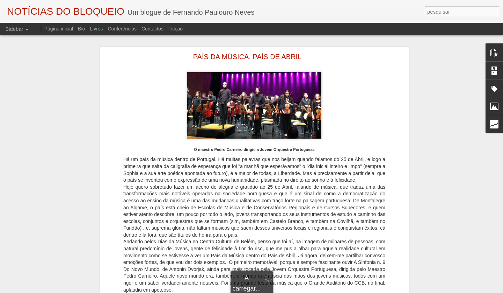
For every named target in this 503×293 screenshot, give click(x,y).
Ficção (175, 29)
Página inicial (58, 29)
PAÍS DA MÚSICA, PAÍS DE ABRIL (247, 57)
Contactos (152, 29)
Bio (81, 29)
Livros (96, 29)
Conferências (122, 29)
